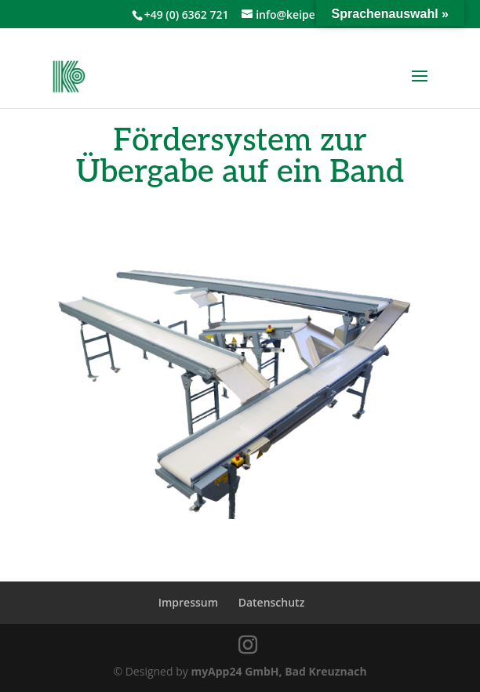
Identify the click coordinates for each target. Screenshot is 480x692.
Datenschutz (271, 602)
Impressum (188, 602)
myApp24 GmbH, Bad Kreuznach (278, 671)
